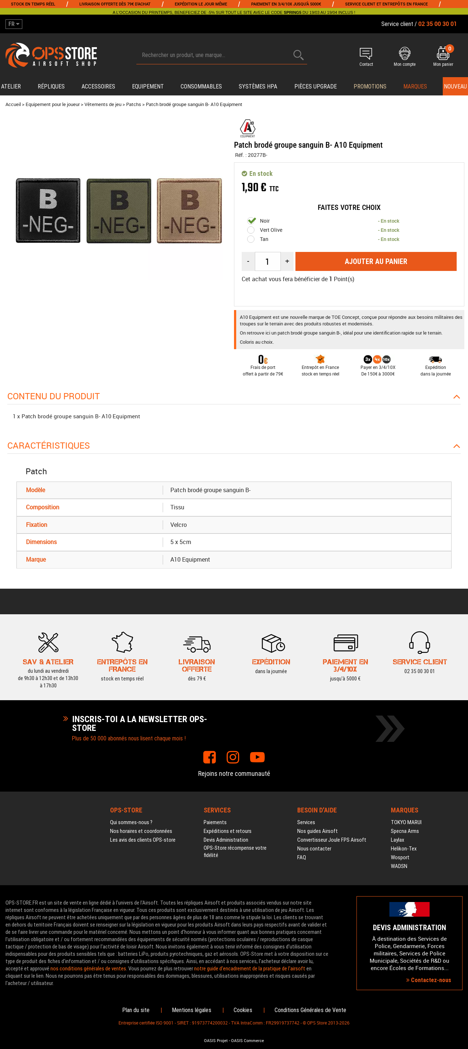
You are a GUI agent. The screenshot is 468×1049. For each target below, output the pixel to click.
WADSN (399, 866)
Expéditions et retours (228, 831)
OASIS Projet (216, 1040)
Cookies (243, 1010)
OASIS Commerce (247, 1040)
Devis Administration (226, 840)
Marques (415, 86)
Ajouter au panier (376, 261)
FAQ (301, 857)
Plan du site (136, 1010)
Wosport (400, 857)
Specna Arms (405, 831)
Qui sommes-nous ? (131, 822)
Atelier (11, 86)
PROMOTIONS (370, 86)
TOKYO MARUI (406, 822)
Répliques (51, 86)
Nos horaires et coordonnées (141, 831)
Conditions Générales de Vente (310, 1010)
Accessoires (98, 86)
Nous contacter (314, 848)
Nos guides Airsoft (317, 831)
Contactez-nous (428, 980)
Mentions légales (191, 1010)
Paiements (215, 822)
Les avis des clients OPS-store (143, 840)
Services (306, 822)
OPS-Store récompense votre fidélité (235, 852)
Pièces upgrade (315, 86)
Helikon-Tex (404, 848)
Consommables (201, 86)
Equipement (148, 86)
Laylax (397, 840)
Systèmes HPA (258, 86)
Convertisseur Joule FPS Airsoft (331, 840)
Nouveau (455, 86)
